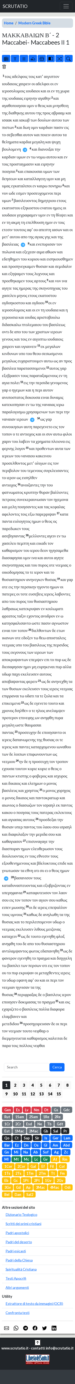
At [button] (55, 1159)
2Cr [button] (18, 1124)
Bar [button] (7, 1145)
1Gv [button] (48, 1180)
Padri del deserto (19, 1242)
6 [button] (50, 1085)
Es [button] (18, 1110)
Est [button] (7, 1131)
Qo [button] (6, 1138)
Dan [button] (18, 1194)
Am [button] (55, 1145)
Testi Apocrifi (16, 1278)
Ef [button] (43, 1166)
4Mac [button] (54, 1187)
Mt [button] (16, 1159)
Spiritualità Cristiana (21, 1269)
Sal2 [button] (29, 1194)
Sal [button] (55, 1131)
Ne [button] (39, 1124)
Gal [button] (33, 1166)
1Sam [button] (19, 1117)
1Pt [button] (26, 1180)
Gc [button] (15, 1180)
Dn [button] (26, 1145)
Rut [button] (7, 1117)
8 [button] (67, 1085)
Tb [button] (49, 1124)
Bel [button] (6, 1194)
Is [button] (45, 1138)
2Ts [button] (18, 1173)
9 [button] (6, 1093)
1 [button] (6, 1085)
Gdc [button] (66, 1110)
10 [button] (15, 1093)
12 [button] (32, 1093)
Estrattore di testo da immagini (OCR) (34, 1303)
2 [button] (15, 1085)
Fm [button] (62, 1173)
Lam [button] (67, 1138)
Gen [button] (7, 1110)
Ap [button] (28, 1187)
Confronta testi (17, 1312)
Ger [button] (56, 1138)
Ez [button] (17, 1145)
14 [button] (50, 1093)
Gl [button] (45, 1145)
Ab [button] (35, 1152)
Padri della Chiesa (19, 1260)
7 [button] (59, 1085)
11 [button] (24, 1093)
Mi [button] (16, 1152)
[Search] (26, 1067)
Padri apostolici (17, 1233)
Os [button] (36, 1145)
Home (8, 23)
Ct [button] (17, 1138)
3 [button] (24, 1085)
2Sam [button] (33, 1117)
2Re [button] (57, 1117)
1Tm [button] (30, 1173)
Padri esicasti (16, 1251)
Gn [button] (6, 1152)
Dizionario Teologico (21, 1214)
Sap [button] (27, 1138)
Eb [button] (6, 1180)
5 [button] (41, 1085)
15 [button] (59, 1093)
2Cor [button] (21, 1166)
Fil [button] (52, 1166)
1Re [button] (46, 1117)
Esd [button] (29, 1124)
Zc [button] (66, 1152)
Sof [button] (46, 1152)
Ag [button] (56, 1152)
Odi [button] (67, 1187)
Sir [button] (37, 1138)
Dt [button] (46, 1110)
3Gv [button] (7, 1187)
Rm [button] (64, 1159)
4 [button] (32, 1085)
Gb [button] (46, 1131)
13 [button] (41, 1093)
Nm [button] (36, 1110)
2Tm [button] (42, 1173)
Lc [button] (36, 1159)
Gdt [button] (60, 1124)
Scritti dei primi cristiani (23, 1223)
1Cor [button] (8, 1166)
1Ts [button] (7, 1173)
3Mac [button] (40, 1187)
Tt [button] (53, 1173)
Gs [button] (56, 1110)
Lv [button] (26, 1110)
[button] (38, 1342)
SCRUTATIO (15, 6)
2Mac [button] (33, 1131)
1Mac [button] (19, 1131)
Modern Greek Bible (34, 23)
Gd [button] (18, 1187)
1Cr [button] (7, 1124)
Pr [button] (65, 1131)
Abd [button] (66, 1145)
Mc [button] (26, 1159)
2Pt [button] (37, 1180)
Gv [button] (45, 1159)
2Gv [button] (60, 1180)
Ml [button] (6, 1159)
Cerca (57, 1067)
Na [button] (25, 1152)
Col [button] (62, 1166)
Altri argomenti (17, 1287)
